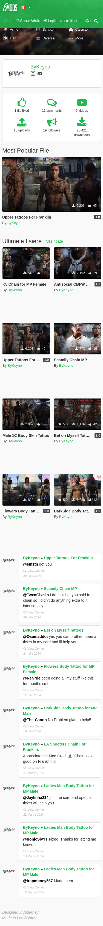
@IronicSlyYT (35, 839)
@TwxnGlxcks (36, 595)
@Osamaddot (35, 636)
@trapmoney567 (38, 881)
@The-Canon (35, 720)
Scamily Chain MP (60, 588)
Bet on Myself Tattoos (63, 630)
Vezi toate (54, 241)
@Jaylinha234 (35, 797)
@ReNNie (31, 678)
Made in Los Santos (19, 918)
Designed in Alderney (20, 912)
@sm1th (30, 564)
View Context (34, 570)
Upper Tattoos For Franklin (68, 558)
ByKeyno (40, 67)
